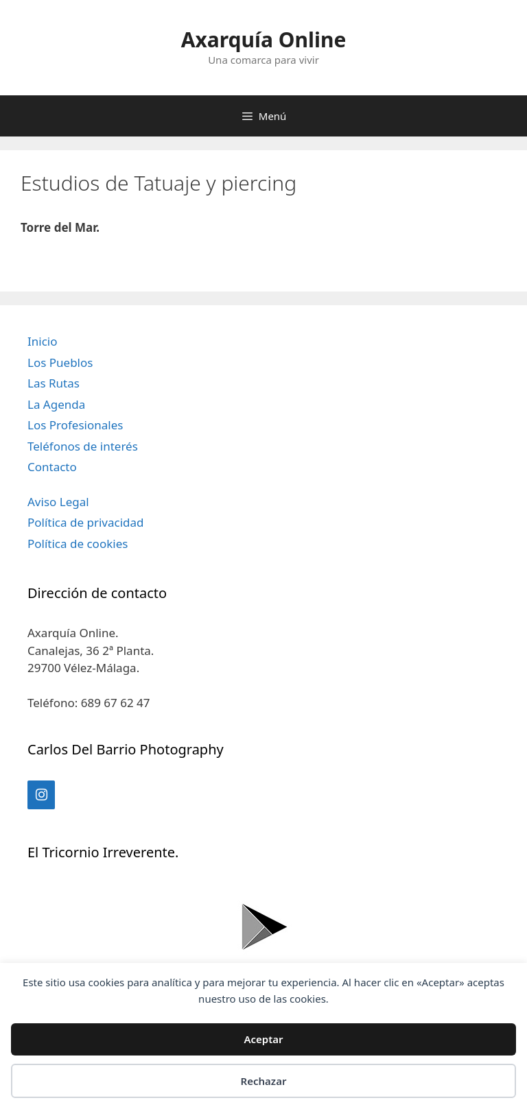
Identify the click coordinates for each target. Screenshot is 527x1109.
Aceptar (263, 1039)
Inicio (42, 341)
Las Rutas (53, 383)
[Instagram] (41, 794)
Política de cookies (77, 543)
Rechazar (264, 1081)
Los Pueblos (60, 362)
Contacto (52, 467)
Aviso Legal (58, 502)
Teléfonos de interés (82, 446)
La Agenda (56, 404)
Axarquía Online (264, 39)
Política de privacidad (85, 522)
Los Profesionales (75, 425)
